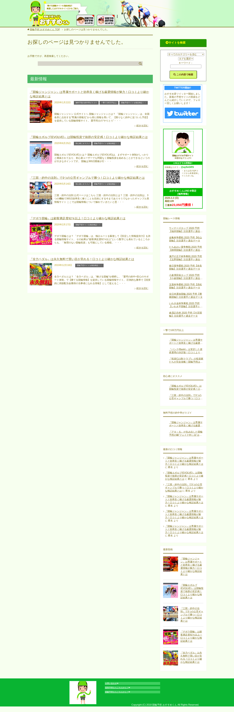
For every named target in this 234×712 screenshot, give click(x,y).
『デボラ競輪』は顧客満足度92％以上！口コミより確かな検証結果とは (73, 216)
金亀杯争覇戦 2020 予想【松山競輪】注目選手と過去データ (185, 239)
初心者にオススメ (83, 142)
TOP (45, 29)
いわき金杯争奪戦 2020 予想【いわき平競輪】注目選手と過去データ (186, 305)
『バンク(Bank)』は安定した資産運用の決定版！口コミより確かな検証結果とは (186, 351)
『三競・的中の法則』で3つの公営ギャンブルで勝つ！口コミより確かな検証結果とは (81, 176)
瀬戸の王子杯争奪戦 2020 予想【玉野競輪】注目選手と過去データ (186, 258)
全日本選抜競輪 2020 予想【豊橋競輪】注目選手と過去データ (186, 295)
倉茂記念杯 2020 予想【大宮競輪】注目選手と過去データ (185, 314)
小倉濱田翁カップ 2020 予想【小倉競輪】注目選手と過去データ (186, 277)
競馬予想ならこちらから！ (121, 689)
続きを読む (142, 124)
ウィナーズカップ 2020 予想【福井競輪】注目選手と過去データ (186, 230)
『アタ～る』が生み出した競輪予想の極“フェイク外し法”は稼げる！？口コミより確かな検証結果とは (186, 434)
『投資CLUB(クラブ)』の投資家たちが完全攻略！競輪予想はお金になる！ (186, 360)
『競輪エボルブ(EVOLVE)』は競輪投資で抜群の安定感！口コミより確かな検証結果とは (83, 135)
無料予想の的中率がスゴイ (86, 102)
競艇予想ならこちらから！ (121, 694)
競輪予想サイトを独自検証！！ (133, 102)
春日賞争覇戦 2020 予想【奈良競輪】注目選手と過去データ (185, 267)
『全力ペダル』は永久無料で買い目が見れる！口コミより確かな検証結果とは (77, 256)
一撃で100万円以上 (109, 102)
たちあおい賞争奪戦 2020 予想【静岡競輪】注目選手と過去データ (186, 249)
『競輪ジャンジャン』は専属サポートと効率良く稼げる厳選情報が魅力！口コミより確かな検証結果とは (186, 342)
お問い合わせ (114, 684)
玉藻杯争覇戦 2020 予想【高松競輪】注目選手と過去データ (185, 286)
